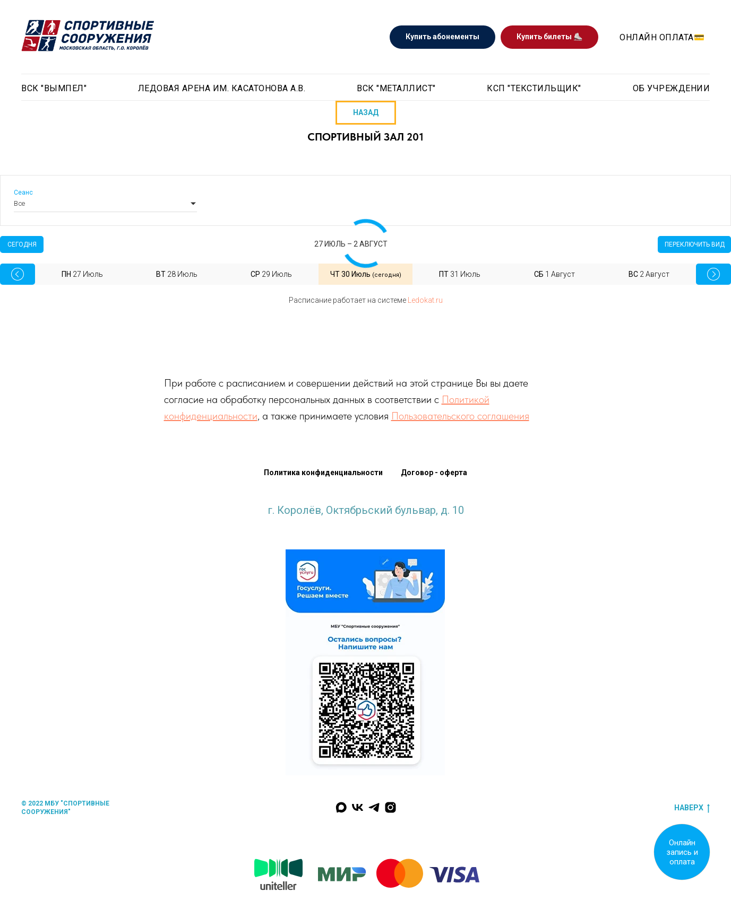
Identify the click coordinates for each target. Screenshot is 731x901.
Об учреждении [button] (671, 88)
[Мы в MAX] (341, 807)
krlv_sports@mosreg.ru (365, 521)
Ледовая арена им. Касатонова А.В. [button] (222, 88)
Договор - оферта (434, 472)
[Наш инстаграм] (390, 807)
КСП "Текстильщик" (534, 88)
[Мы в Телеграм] (374, 807)
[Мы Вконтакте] (357, 807)
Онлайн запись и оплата (682, 852)
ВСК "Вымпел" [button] (54, 88)
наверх (692, 808)
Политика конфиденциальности (323, 472)
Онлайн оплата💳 (662, 37)
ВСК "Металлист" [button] (396, 88)
